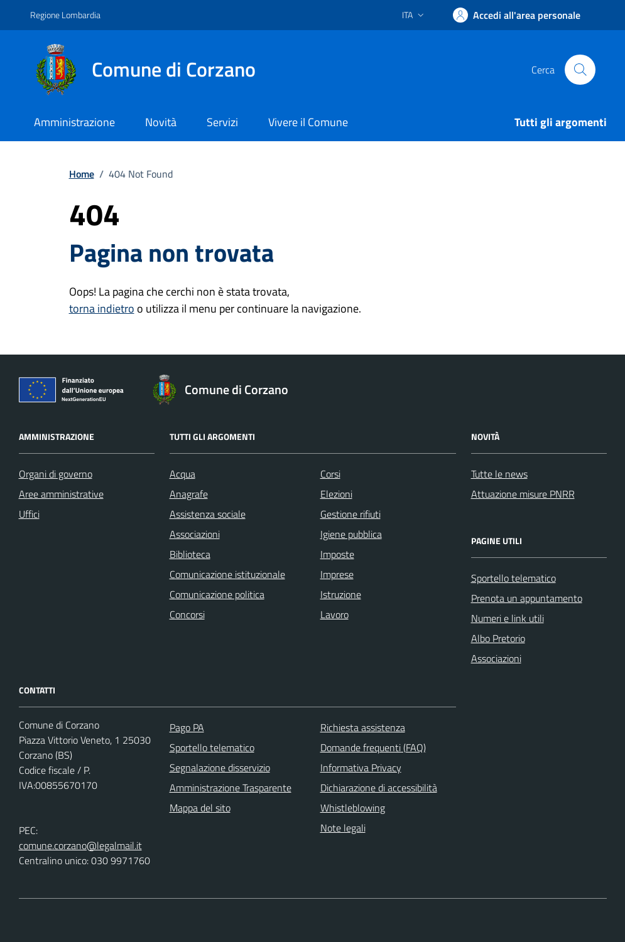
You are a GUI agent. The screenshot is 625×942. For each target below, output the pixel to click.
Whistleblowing (352, 807)
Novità (161, 122)
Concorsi (187, 614)
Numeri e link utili (507, 618)
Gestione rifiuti (350, 514)
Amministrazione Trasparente (230, 787)
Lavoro (334, 614)
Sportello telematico (513, 578)
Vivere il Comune (308, 122)
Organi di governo (55, 473)
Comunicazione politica (217, 594)
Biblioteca (190, 554)
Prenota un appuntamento (526, 598)
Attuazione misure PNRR (523, 493)
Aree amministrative (61, 493)
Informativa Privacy (360, 767)
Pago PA (187, 727)
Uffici (29, 514)
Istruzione (340, 594)
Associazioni (195, 534)
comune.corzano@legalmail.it (80, 845)
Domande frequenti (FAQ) (373, 747)
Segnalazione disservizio (220, 767)
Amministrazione (74, 122)
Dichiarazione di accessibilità (378, 787)
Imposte (337, 554)
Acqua (182, 473)
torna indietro (101, 308)
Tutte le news (499, 473)
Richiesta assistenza (362, 727)
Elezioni (336, 493)
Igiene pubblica (351, 534)
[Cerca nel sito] (580, 70)
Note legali (343, 827)
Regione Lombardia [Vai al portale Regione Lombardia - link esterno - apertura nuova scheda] (65, 14)
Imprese (337, 574)
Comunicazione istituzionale (227, 574)
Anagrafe (189, 493)
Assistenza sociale (208, 514)
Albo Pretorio (498, 638)
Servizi (222, 122)
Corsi (330, 473)
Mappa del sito (200, 807)
